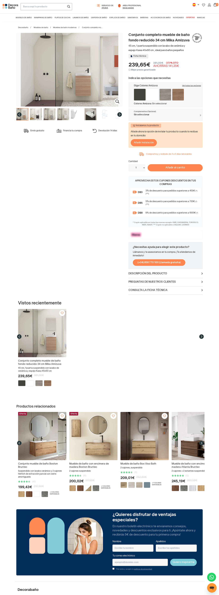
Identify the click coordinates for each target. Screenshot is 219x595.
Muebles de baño (24, 17)
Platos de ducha (62, 17)
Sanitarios (133, 17)
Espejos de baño (117, 17)
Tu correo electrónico (123, 556)
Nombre (116, 542)
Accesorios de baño (161, 17)
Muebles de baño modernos (64, 27)
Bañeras (144, 17)
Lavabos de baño (81, 17)
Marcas (201, 17)
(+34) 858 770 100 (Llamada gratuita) (159, 263)
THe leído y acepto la (134, 569)
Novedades (178, 17)
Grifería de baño (99, 17)
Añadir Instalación (144, 143)
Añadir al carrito (175, 167)
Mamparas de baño (43, 17)
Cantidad (133, 161)
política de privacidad (143, 569)
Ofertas (190, 17)
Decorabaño (23, 27)
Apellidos (161, 542)
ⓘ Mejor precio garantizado (142, 70)
